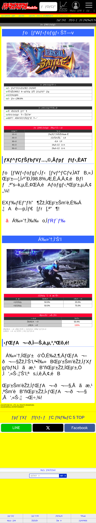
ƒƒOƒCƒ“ (48, 6)
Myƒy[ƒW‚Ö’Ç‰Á (48, 470)
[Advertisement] (48, 450)
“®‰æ (83, 516)
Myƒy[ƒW (76, 6)
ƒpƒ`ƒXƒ (12, 516)
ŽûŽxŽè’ (63, 6)
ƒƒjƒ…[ (88, 6)
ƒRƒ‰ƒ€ (59, 516)
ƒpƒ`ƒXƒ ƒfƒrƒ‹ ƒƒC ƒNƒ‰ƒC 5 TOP (48, 417)
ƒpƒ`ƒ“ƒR (35, 516)
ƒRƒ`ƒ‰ (56, 220)
